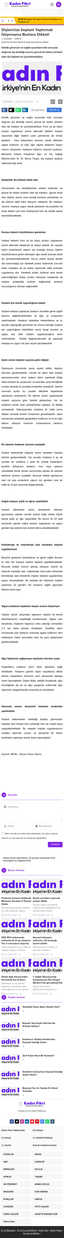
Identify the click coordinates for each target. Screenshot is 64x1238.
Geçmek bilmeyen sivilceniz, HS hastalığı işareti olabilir (45, 940)
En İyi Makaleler (8, 1230)
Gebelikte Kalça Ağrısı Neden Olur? (41, 1006)
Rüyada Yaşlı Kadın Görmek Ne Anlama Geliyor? (38, 1025)
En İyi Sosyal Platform (27, 1230)
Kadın (59, 1230)
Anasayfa (6, 39)
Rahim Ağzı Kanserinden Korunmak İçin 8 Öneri (14, 978)
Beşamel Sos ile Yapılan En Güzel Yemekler (40, 1090)
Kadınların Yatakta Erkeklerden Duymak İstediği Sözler (38, 1041)
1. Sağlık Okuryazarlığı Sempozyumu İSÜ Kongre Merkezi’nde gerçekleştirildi (47, 979)
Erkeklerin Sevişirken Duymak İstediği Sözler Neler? (42, 1073)
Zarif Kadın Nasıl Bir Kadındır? (38, 1055)
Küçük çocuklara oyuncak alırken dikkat (46, 900)
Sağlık (52, 1230)
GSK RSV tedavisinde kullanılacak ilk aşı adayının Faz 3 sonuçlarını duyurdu (16, 940)
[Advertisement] (32, 773)
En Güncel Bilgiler (31, 1233)
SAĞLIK (18, 39)
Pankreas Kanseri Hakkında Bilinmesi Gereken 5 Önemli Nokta (16, 901)
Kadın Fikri (43, 1230)
